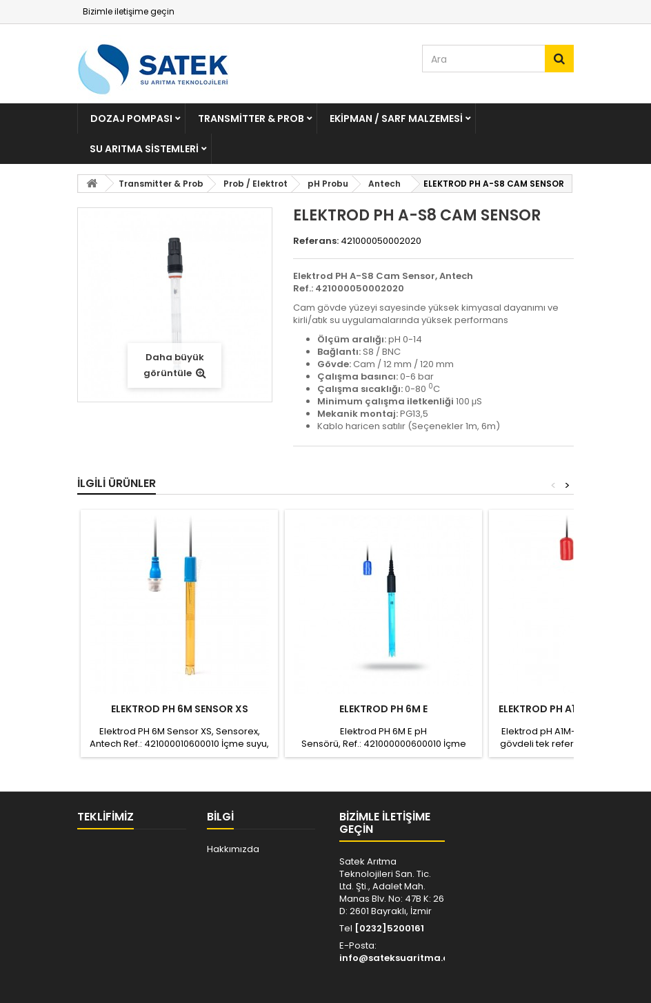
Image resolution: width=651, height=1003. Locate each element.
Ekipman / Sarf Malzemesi (396, 118)
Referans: (316, 241)
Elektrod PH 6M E (383, 708)
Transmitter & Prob (251, 118)
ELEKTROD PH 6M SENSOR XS (179, 708)
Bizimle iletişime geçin (128, 11)
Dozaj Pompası (131, 118)
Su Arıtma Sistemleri (144, 149)
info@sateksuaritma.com (401, 957)
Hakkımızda (233, 849)
